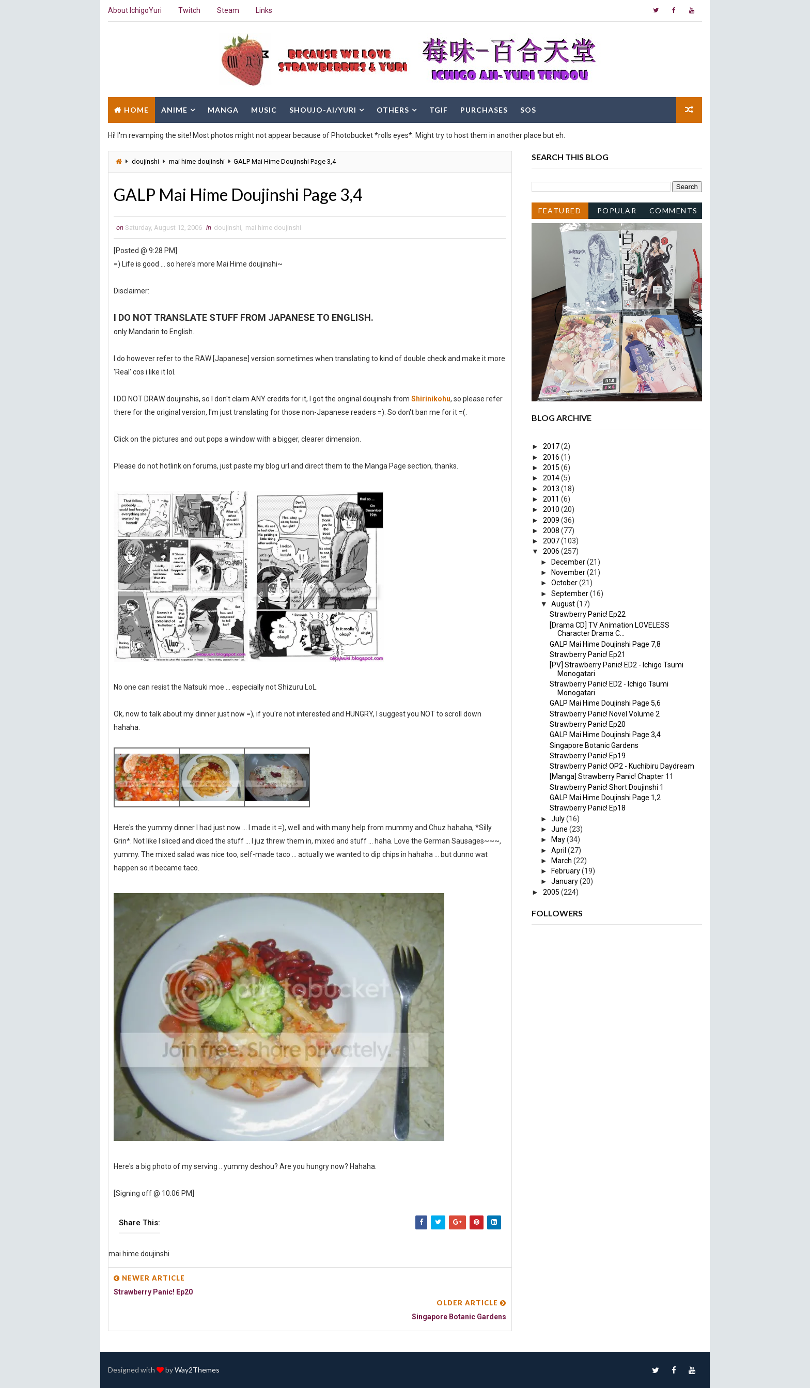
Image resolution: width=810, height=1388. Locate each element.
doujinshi (145, 161)
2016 (552, 457)
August (564, 604)
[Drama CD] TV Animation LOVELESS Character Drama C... (609, 629)
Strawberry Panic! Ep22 (588, 614)
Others (393, 109)
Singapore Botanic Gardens (594, 745)
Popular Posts (617, 212)
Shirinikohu (430, 399)
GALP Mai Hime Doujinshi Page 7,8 (605, 644)
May (559, 839)
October (565, 583)
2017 (552, 446)
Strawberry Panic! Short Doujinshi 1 (607, 787)
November (569, 572)
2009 (552, 520)
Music (264, 109)
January (565, 881)
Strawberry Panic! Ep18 (588, 808)
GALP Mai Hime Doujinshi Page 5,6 (605, 703)
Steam (228, 10)
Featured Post (559, 212)
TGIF (438, 109)
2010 (552, 509)
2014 (552, 478)
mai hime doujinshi (197, 161)
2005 (552, 892)
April (559, 850)
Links (264, 10)
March (562, 860)
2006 (552, 551)
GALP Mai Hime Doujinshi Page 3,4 (605, 734)
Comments (673, 210)
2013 (552, 489)
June (560, 829)
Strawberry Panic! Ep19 (588, 756)
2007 (552, 541)
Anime (174, 109)
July (558, 819)
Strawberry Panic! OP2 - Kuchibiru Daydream (622, 766)
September (570, 593)
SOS (528, 109)
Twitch (189, 10)
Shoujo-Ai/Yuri (322, 109)
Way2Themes (197, 1369)
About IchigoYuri (135, 10)
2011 (552, 499)
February (566, 871)
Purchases (484, 109)
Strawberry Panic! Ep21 (588, 654)
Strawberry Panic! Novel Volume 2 (605, 714)
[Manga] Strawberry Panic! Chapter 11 (612, 776)
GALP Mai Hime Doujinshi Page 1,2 (605, 797)
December (569, 562)
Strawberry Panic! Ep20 (588, 724)
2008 (552, 530)
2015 (552, 467)
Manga (223, 109)
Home (136, 109)
